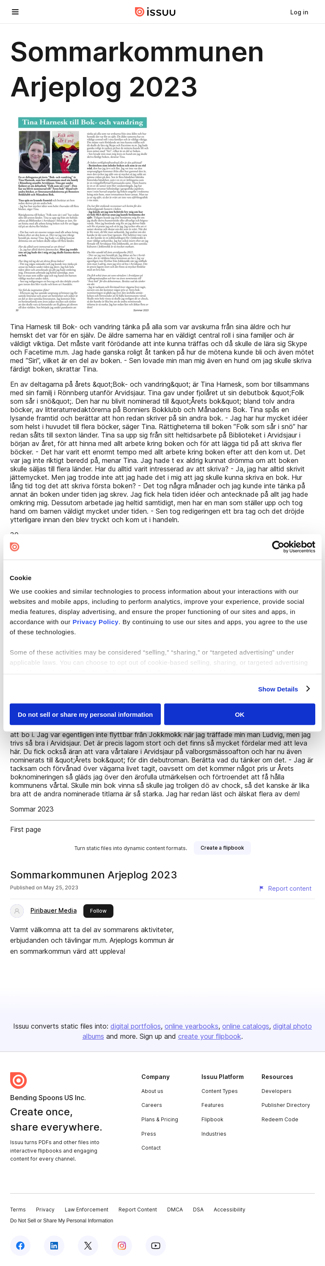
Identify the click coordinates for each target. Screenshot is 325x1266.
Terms (18, 1209)
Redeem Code (280, 1119)
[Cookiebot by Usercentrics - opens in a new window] (278, 547)
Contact (151, 1148)
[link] (299, 11)
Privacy (45, 1209)
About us (152, 1091)
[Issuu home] (155, 12)
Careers (151, 1105)
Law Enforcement (86, 1209)
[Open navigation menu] (15, 11)
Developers (277, 1091)
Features (212, 1105)
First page (25, 829)
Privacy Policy (95, 621)
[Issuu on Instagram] (122, 1246)
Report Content (137, 1209)
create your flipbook (209, 1036)
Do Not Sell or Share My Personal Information (61, 1221)
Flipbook (212, 1119)
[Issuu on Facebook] (20, 1246)
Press (148, 1134)
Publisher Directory (286, 1105)
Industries (213, 1134)
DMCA (175, 1209)
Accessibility (229, 1209)
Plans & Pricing (159, 1119)
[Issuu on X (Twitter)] (88, 1246)
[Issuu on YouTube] (156, 1246)
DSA (198, 1209)
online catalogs (245, 1026)
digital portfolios (135, 1026)
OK (240, 714)
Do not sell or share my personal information (85, 714)
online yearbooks (191, 1026)
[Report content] (285, 888)
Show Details (278, 688)
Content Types (219, 1091)
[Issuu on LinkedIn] (54, 1246)
